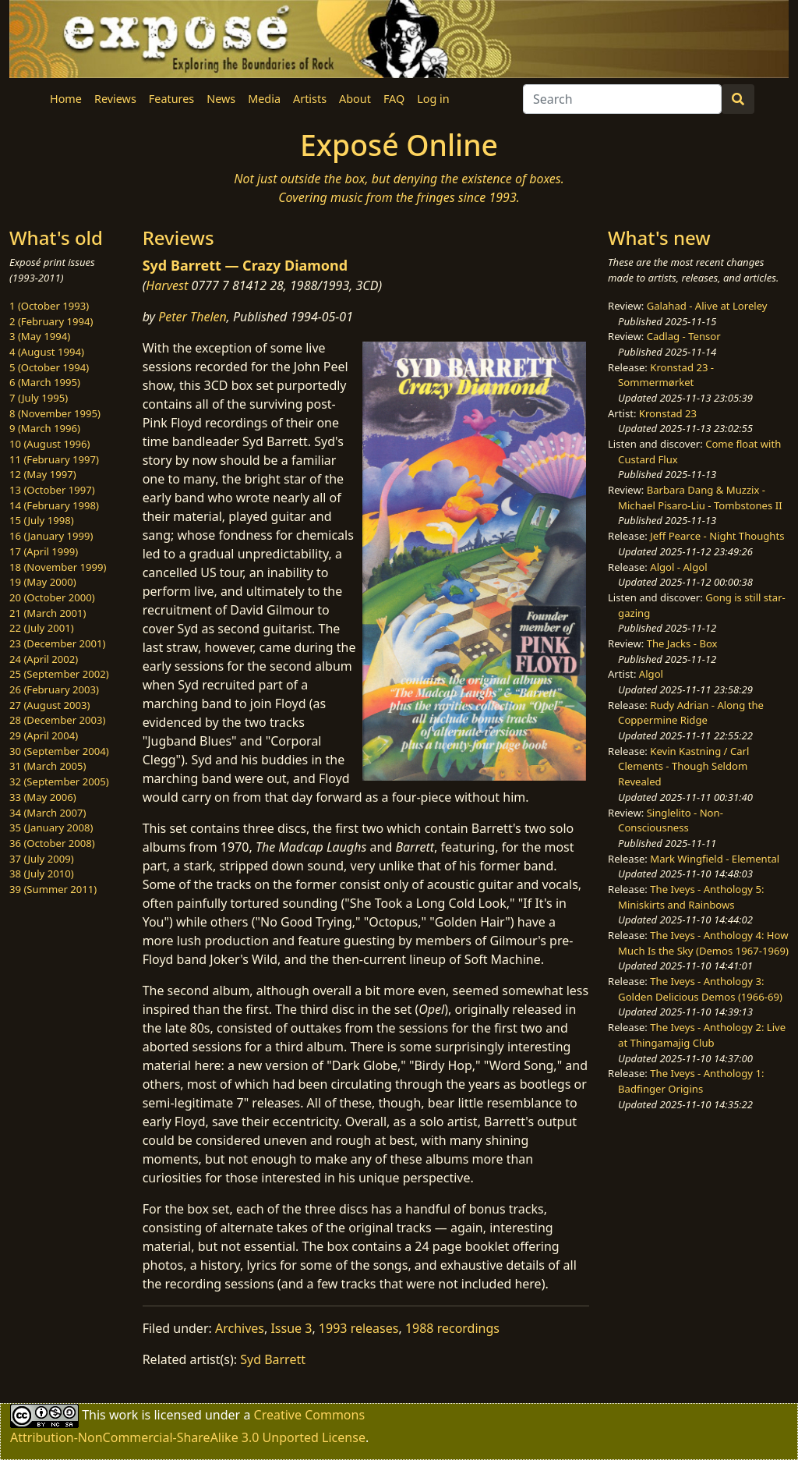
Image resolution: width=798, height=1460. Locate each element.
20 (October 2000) (52, 597)
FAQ (393, 98)
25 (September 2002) (59, 674)
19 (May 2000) (42, 582)
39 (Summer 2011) (53, 889)
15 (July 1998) (41, 520)
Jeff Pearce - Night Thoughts (717, 536)
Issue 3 (291, 1328)
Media (264, 98)
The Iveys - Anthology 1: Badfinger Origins (691, 1081)
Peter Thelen (192, 316)
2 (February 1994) (51, 321)
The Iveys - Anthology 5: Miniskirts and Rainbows (691, 897)
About (355, 98)
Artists (310, 98)
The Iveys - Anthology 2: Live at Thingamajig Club (702, 1035)
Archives (239, 1328)
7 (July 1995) (38, 398)
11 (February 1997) (54, 459)
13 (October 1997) (52, 490)
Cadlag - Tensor (684, 336)
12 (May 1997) (42, 474)
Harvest (167, 285)
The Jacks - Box (682, 643)
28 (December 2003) (57, 720)
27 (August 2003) (49, 705)
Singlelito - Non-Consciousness (670, 820)
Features (171, 98)
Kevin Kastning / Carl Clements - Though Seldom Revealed (683, 766)
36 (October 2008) (52, 843)
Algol (651, 674)
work (123, 1414)
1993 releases (359, 1328)
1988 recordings (452, 1328)
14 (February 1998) (54, 505)
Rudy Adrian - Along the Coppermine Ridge (691, 713)
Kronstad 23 (668, 413)
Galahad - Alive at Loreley (707, 306)
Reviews (115, 98)
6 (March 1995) (44, 382)
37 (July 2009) (41, 859)
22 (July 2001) (41, 628)
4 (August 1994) (46, 352)
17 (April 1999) (43, 551)
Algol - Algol (678, 567)
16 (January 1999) (51, 536)
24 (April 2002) (43, 659)
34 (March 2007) (47, 813)
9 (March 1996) (44, 428)
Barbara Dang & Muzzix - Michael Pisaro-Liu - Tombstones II (700, 497)
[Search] (622, 99)
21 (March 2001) (47, 613)
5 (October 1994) (49, 367)
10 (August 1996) (49, 444)
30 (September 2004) (59, 751)
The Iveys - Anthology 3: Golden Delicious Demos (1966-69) (700, 989)
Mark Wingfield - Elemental (714, 859)
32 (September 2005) (59, 781)
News (221, 98)
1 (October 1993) (49, 306)
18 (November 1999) (58, 567)
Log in (433, 98)
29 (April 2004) (43, 735)
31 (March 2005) (47, 766)
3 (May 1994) (39, 336)
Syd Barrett (272, 1359)
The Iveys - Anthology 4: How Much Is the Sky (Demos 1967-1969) (703, 943)
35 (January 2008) (51, 827)
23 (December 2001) (57, 643)
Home (66, 98)
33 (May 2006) (42, 797)
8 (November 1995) (55, 413)
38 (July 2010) (41, 873)
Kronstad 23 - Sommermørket (666, 375)
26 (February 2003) (54, 689)
